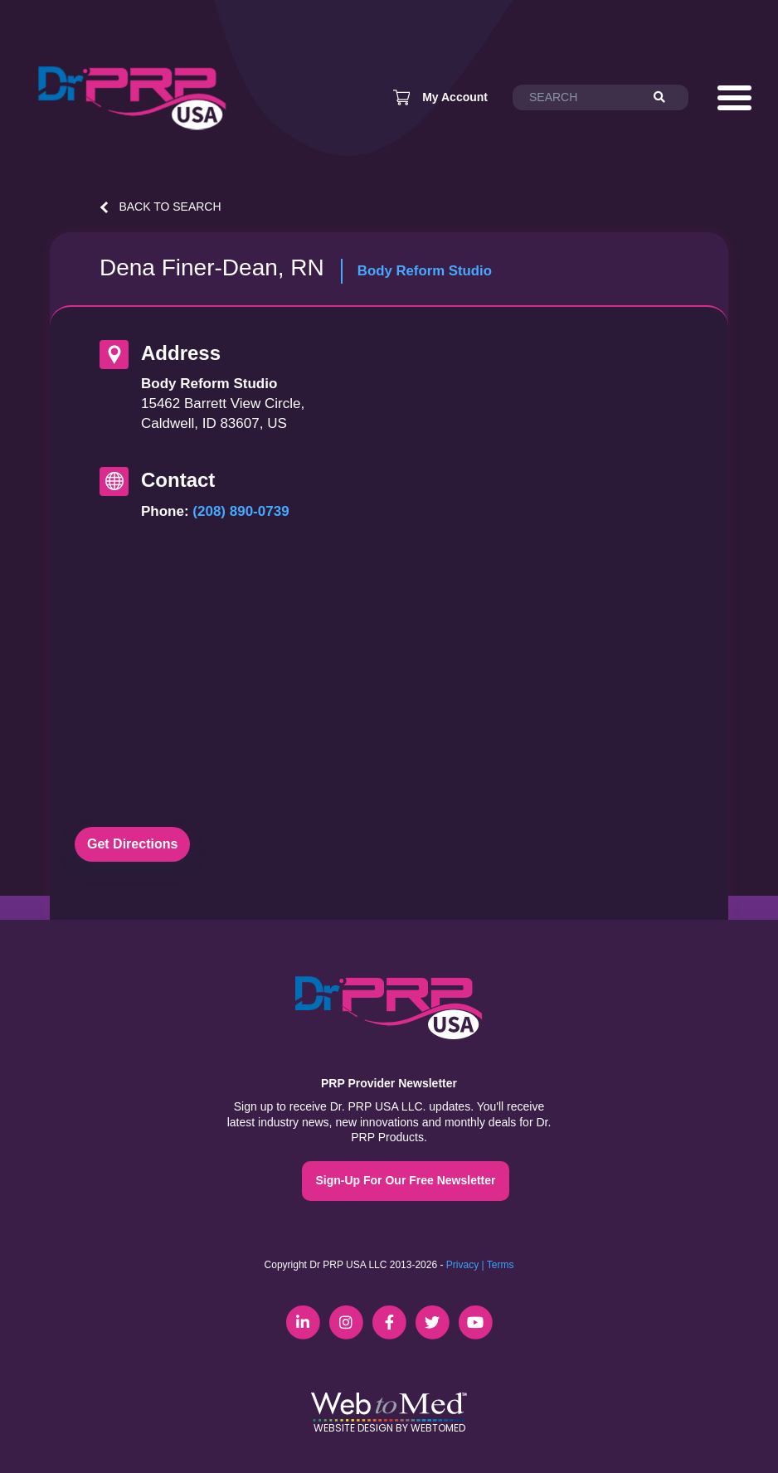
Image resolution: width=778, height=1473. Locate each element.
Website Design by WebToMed (389, 1428)
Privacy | (465, 1265)
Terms (500, 1265)
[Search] (666, 98)
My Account (455, 97)
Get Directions (132, 844)
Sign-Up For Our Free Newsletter (405, 1180)
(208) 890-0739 (240, 511)
